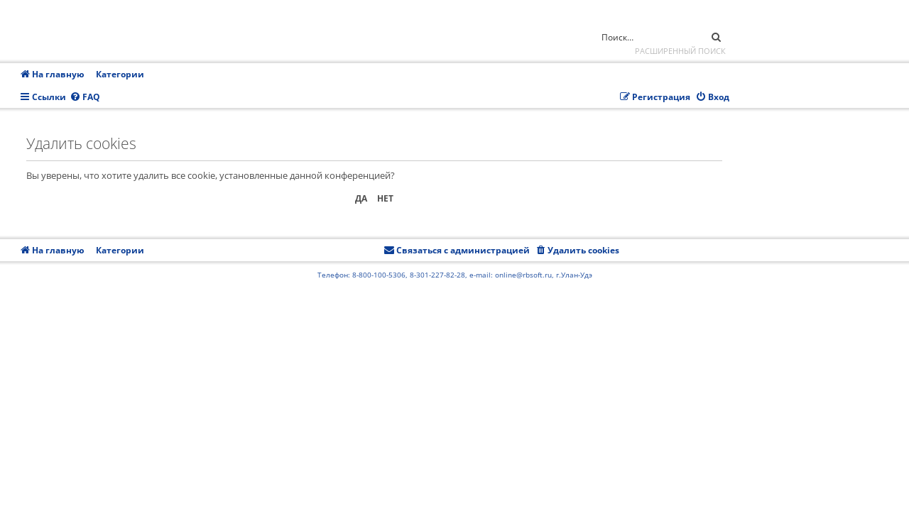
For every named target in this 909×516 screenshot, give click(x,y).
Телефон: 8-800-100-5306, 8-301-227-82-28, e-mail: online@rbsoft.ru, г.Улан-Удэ (454, 275)
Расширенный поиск (680, 50)
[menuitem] (85, 97)
